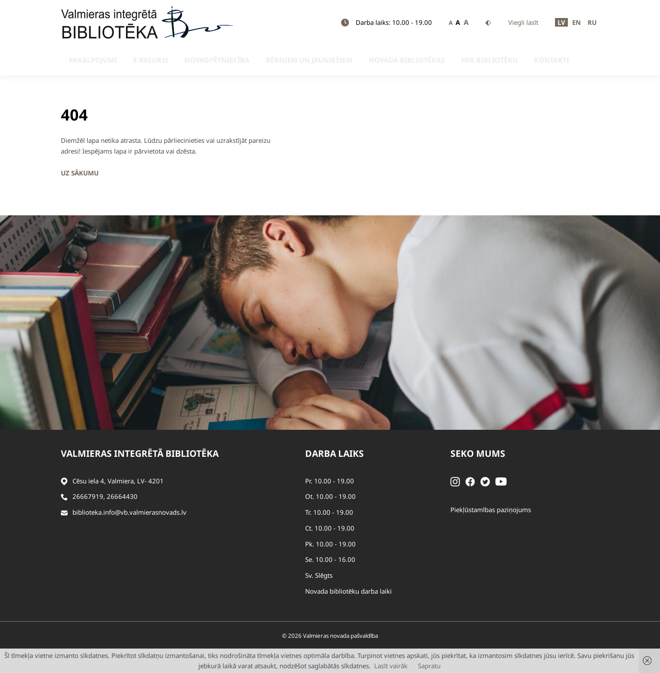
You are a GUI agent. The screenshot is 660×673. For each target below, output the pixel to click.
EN (576, 22)
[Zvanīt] (64, 496)
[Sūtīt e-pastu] (64, 512)
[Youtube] (501, 481)
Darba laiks (334, 453)
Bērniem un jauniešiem (272, 60)
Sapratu (429, 665)
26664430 (122, 496)
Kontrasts (488, 23)
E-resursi (133, 60)
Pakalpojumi (85, 60)
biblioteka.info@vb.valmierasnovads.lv (129, 512)
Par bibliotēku (434, 60)
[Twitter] (485, 481)
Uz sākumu (80, 173)
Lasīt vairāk (391, 665)
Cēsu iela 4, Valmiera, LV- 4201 (118, 481)
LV (561, 22)
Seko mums (477, 453)
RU (592, 22)
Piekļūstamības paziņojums (490, 509)
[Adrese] (64, 481)
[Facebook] (470, 481)
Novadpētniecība (189, 60)
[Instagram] (455, 481)
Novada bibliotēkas (361, 60)
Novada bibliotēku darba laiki (348, 591)
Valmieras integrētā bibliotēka (140, 453)
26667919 (87, 496)
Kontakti (486, 60)
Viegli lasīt (523, 22)
